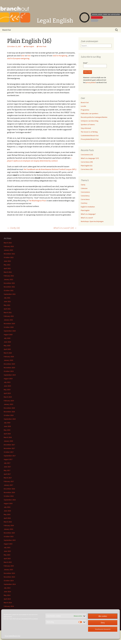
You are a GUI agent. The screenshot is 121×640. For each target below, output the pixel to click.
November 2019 (9, 367)
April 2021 (7, 309)
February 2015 (9, 566)
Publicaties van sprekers (89, 113)
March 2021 (8, 312)
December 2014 (9, 573)
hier (23, 55)
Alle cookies (102, 616)
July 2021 (7, 298)
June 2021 (7, 301)
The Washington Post (37, 200)
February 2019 (9, 401)
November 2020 (9, 323)
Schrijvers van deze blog (89, 121)
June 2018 (7, 426)
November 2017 (9, 448)
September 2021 (10, 294)
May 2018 (7, 430)
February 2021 (9, 316)
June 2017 (7, 467)
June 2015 (7, 551)
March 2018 (8, 437)
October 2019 (8, 371)
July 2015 (7, 547)
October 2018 (8, 415)
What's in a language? (88, 214)
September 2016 (10, 500)
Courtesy (84, 203)
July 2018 (7, 423)
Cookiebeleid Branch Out (89, 135)
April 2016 (7, 518)
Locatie (83, 106)
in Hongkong (60, 55)
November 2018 (9, 412)
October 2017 (8, 452)
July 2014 (7, 588)
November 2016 (9, 492)
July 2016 (7, 507)
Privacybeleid (34, 619)
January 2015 (8, 569)
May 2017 (7, 470)
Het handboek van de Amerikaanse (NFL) (50, 169)
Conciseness (85, 192)
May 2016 (7, 514)
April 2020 (7, 349)
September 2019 (10, 375)
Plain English (29, 46)
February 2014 (9, 606)
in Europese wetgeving (18, 58)
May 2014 (7, 595)
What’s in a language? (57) (90, 158)
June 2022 (7, 261)
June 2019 (7, 386)
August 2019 (8, 379)
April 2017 (7, 474)
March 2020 (8, 353)
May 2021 (7, 305)
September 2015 (10, 540)
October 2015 (8, 536)
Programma (85, 110)
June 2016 (7, 511)
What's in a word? (87, 218)
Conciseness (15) (87, 155)
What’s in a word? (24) (65, 227)
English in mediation (88, 207)
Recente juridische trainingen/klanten (94, 117)
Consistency (85, 196)
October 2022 (8, 257)
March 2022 (8, 272)
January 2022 (8, 279)
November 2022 (9, 254)
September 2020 (10, 331)
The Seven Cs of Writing (89, 132)
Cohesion (84, 188)
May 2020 (7, 345)
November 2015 (9, 533)
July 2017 (7, 463)
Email (85, 63)
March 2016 (8, 522)
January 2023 (8, 250)
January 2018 (8, 441)
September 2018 (10, 419)
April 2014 (7, 599)
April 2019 (7, 393)
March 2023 (8, 243)
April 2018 (7, 434)
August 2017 (8, 459)
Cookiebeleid (24, 619)
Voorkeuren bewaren (102, 629)
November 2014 (9, 577)
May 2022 (7, 265)
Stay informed (86, 128)
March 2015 (8, 562)
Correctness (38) (87, 169)
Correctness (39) (87, 162)
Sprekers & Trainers (88, 124)
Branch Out (6, 30)
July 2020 (7, 338)
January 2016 (8, 529)
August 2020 (8, 334)
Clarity (83, 185)
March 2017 (8, 478)
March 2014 (8, 603)
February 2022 (9, 276)
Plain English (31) (86, 166)
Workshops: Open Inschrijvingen (92, 221)
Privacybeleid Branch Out (12, 636)
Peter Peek (42, 46)
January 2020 (8, 360)
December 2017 (9, 445)
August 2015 (8, 544)
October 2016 (8, 496)
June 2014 (7, 591)
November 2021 (9, 287)
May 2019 (7, 390)
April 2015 (7, 558)
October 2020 (8, 327)
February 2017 (9, 481)
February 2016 (9, 525)
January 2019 (8, 404)
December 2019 (9, 364)
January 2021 (8, 320)
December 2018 (9, 408)
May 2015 (7, 555)
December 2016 (9, 489)
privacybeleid (91, 82)
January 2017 (8, 485)
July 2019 (7, 382)
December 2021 (9, 283)
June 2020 (7, 342)
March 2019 (8, 397)
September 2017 (10, 456)
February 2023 (9, 246)
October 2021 (8, 290)
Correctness (85, 199)
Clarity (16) (13, 227)
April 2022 (7, 268)
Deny (103, 623)
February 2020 (9, 356)
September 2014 (10, 584)
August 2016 (8, 503)
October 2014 (8, 580)
